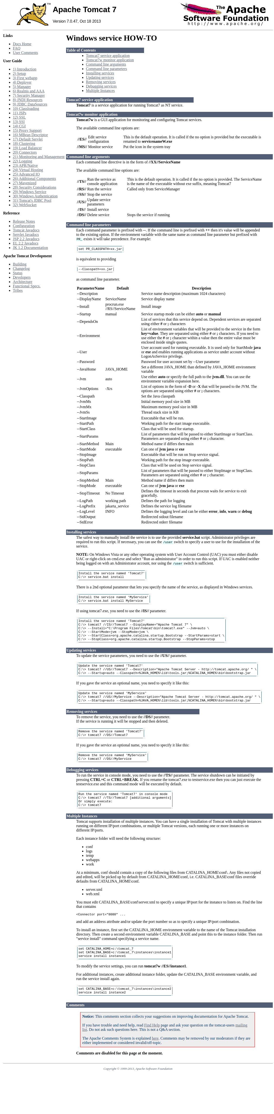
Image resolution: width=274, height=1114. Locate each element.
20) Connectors (25, 152)
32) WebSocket (25, 205)
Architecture (22, 282)
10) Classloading (26, 108)
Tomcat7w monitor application (110, 60)
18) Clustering (24, 143)
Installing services (100, 73)
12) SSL (19, 117)
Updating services (100, 77)
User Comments (25, 53)
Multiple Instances (100, 90)
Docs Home (22, 44)
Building (19, 264)
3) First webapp (25, 78)
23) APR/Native (25, 165)
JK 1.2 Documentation (30, 248)
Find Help (152, 1048)
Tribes (18, 290)
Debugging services (101, 86)
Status (17, 273)
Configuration (24, 226)
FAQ (16, 48)
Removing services (101, 82)
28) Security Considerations (34, 187)
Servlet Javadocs (26, 234)
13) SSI (19, 122)
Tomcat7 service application (108, 55)
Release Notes (24, 221)
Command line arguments (106, 64)
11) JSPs (19, 113)
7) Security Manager (29, 95)
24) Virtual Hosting (28, 170)
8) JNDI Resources (28, 100)
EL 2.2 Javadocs (25, 243)
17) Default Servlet (28, 139)
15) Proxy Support (27, 130)
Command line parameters (106, 69)
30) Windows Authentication (35, 196)
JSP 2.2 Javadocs (26, 239)
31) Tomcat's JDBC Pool (32, 200)
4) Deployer (22, 82)
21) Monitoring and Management (39, 157)
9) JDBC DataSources (30, 104)
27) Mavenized (24, 183)
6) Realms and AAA (28, 91)
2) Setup (19, 73)
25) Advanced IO (26, 174)
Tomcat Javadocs (26, 230)
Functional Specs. (27, 286)
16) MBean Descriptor (30, 135)
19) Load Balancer (27, 148)
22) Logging (22, 161)
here (155, 1062)
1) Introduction (24, 69)
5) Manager (22, 87)
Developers (22, 277)
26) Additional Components (34, 179)
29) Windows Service (29, 192)
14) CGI (19, 126)
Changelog (21, 268)
